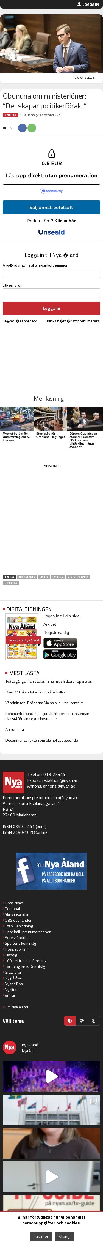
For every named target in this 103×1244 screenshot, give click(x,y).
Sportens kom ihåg (20, 943)
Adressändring (17, 937)
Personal (12, 908)
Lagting (57, 577)
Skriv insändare (18, 914)
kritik (44, 577)
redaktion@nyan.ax (60, 780)
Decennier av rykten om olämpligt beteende (41, 740)
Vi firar (10, 995)
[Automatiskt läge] (70, 1021)
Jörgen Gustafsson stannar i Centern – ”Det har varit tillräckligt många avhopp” (83, 440)
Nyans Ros (14, 984)
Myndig (11, 955)
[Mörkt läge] (94, 1021)
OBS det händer (18, 920)
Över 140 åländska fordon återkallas (35, 692)
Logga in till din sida (61, 616)
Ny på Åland (14, 978)
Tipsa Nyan (14, 903)
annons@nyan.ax (59, 786)
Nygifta (10, 989)
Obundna (11, 583)
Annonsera (14, 729)
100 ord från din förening (25, 960)
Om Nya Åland (16, 1007)
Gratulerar (13, 972)
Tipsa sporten (16, 949)
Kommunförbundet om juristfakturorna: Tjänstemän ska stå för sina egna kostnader (47, 716)
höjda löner (27, 577)
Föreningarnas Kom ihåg (25, 966)
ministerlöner (78, 577)
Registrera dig (56, 632)
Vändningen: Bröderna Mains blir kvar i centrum (44, 703)
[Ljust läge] (82, 1021)
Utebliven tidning (19, 926)
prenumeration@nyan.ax (54, 797)
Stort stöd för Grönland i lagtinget (50, 435)
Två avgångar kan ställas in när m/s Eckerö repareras (48, 681)
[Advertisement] (51, 521)
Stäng (64, 1236)
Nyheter (10, 115)
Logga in (90, 4)
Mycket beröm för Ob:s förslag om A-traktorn (16, 437)
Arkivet (49, 624)
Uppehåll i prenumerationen (28, 932)
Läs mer (41, 1236)
